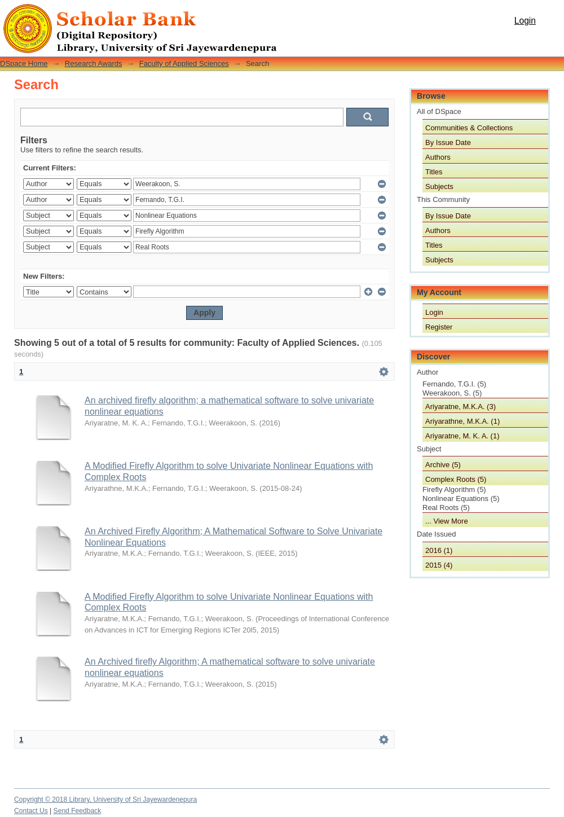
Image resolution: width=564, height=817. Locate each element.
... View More (446, 521)
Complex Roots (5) (455, 479)
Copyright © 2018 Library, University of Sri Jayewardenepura (105, 799)
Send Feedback (78, 811)
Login (525, 20)
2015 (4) (438, 565)
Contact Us (31, 811)
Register (438, 327)
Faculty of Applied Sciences (184, 63)
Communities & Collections (469, 128)
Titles (434, 172)
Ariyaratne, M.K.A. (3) (460, 406)
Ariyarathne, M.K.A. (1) (462, 421)
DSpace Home (24, 63)
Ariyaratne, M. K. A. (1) (462, 436)
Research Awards (93, 63)
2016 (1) (438, 550)
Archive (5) (443, 464)
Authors (438, 157)
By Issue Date (448, 142)
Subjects (439, 186)
